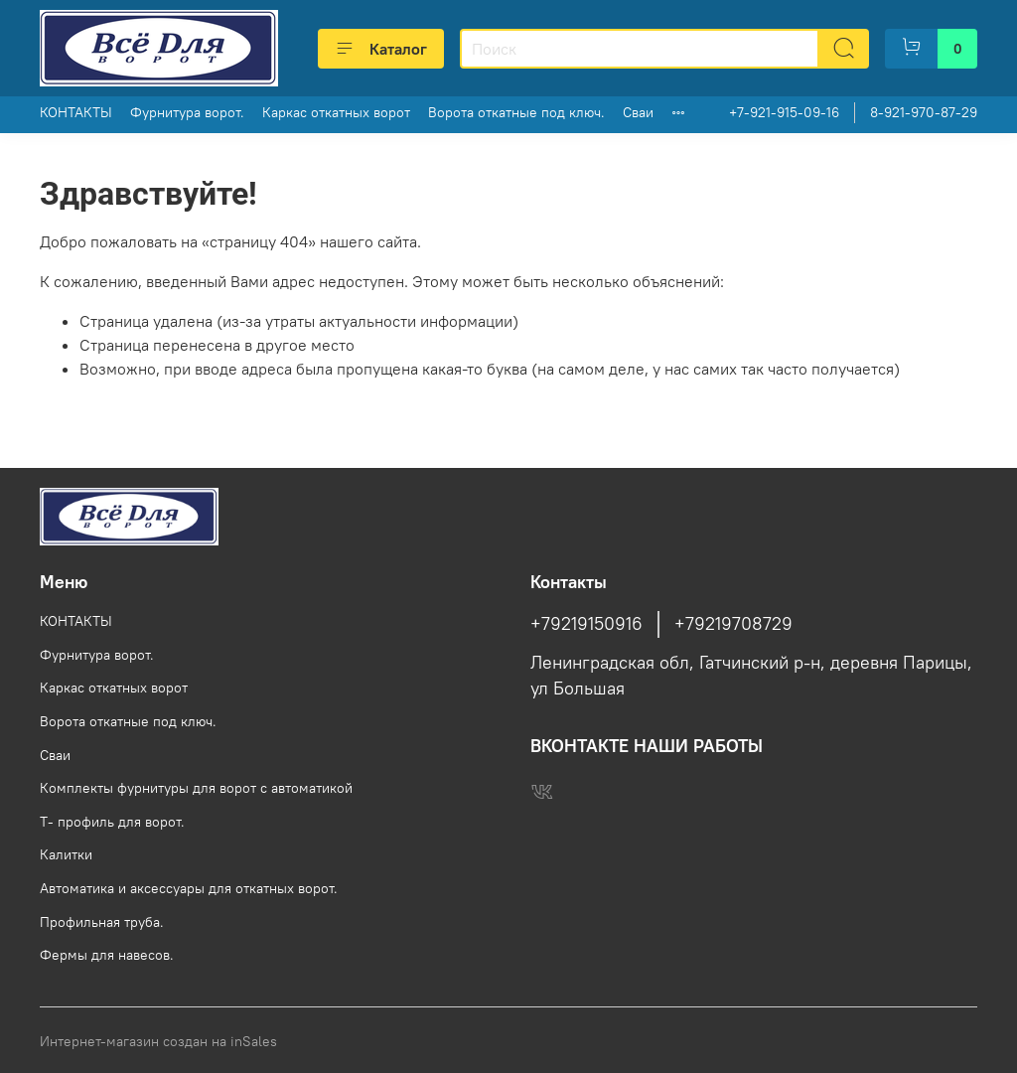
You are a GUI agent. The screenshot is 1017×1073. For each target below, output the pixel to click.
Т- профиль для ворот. (112, 822)
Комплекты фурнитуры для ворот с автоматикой (196, 788)
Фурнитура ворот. (187, 112)
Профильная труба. (102, 922)
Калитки (66, 854)
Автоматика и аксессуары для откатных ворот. (189, 888)
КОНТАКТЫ (76, 112)
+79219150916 (586, 624)
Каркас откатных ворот (336, 112)
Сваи (638, 112)
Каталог (381, 49)
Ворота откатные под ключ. (516, 112)
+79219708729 (733, 624)
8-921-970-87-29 (923, 112)
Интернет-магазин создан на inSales (158, 1041)
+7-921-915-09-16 (784, 112)
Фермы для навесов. (107, 955)
